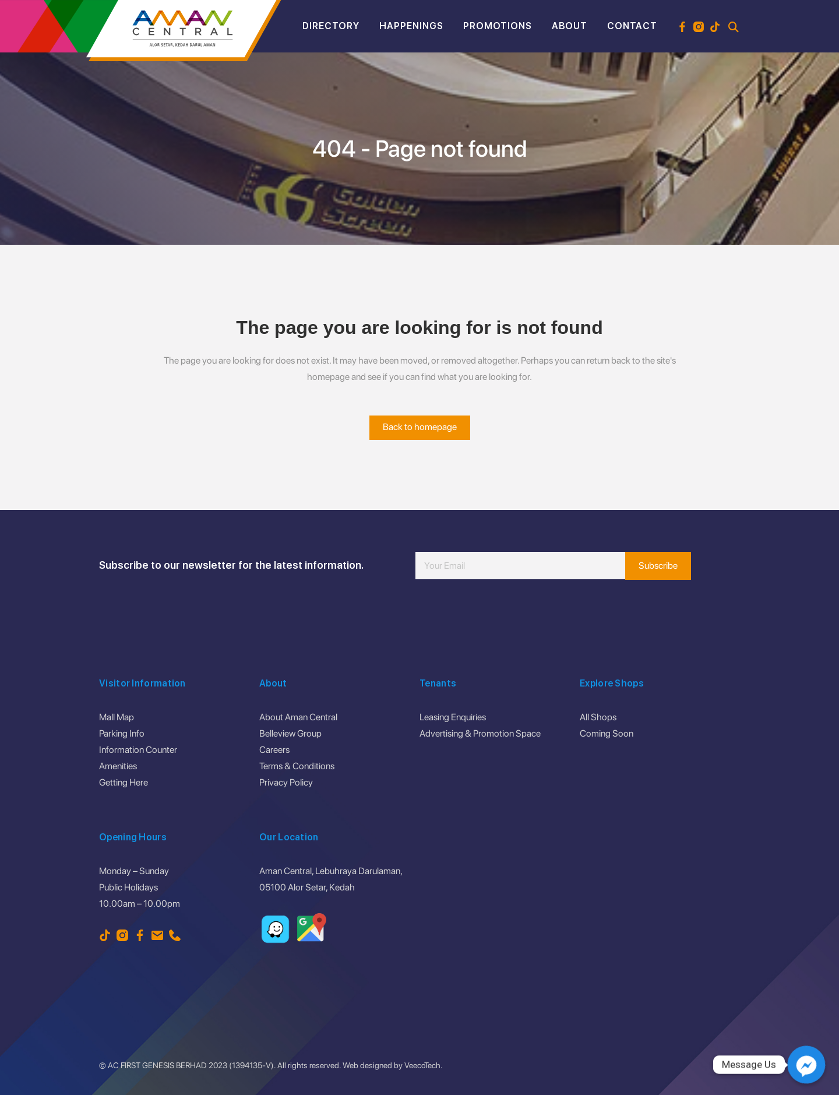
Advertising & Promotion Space (480, 733)
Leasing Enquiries (453, 717)
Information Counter (138, 749)
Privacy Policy (286, 782)
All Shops (598, 717)
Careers (274, 749)
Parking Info (121, 733)
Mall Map (116, 717)
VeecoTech (422, 1065)
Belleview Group (290, 733)
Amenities (118, 766)
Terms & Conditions (296, 766)
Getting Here (123, 782)
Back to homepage (420, 426)
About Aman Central (298, 717)
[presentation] (504, 614)
